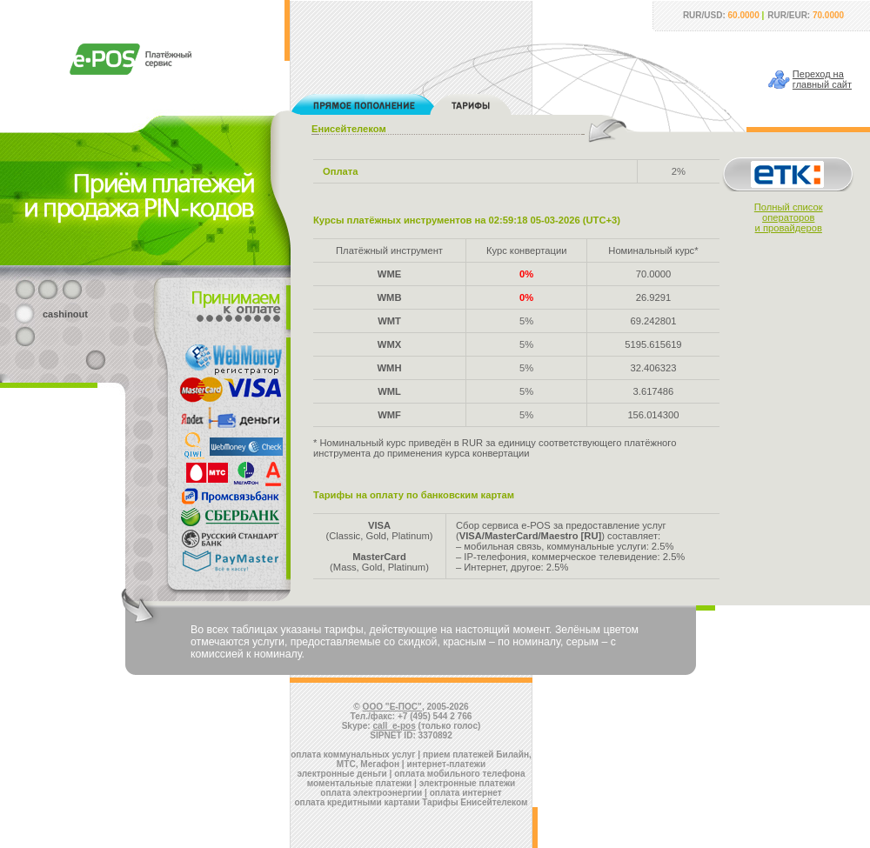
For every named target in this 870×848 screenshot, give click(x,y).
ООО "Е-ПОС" (392, 706)
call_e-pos (394, 726)
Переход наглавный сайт (822, 79)
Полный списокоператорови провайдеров (788, 217)
